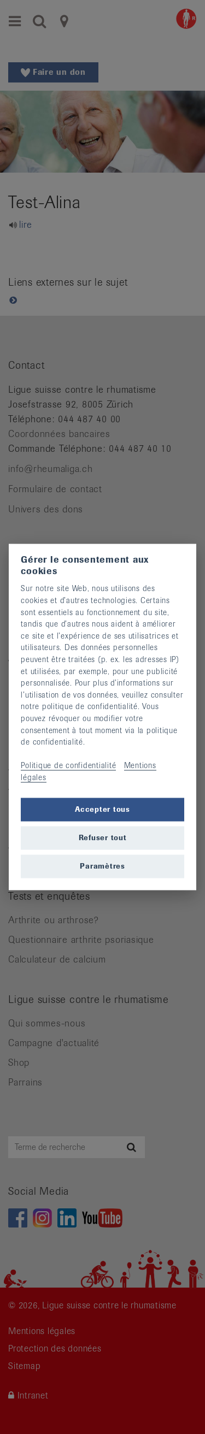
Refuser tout (103, 837)
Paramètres (102, 866)
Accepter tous (102, 809)
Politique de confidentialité (68, 765)
